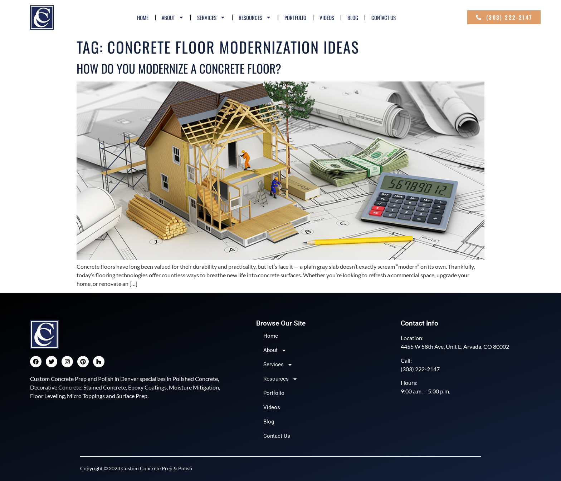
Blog (352, 17)
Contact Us (383, 17)
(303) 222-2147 (420, 369)
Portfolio (295, 17)
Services (211, 17)
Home (142, 17)
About (173, 17)
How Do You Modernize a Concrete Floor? (179, 68)
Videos (326, 17)
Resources (255, 17)
